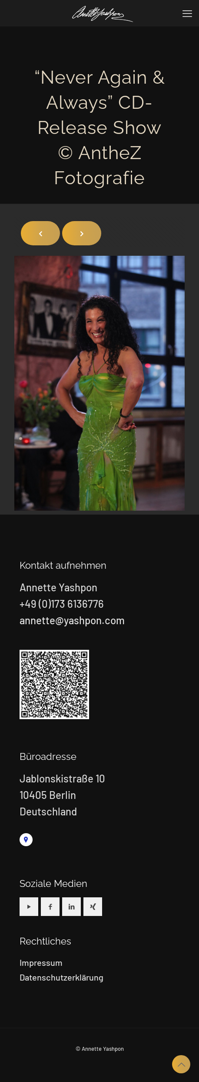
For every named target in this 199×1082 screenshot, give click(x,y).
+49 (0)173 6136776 (62, 603)
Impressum (41, 962)
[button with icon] (29, 906)
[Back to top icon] (181, 1064)
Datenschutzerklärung (61, 977)
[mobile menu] (187, 13)
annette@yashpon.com (72, 620)
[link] (26, 839)
